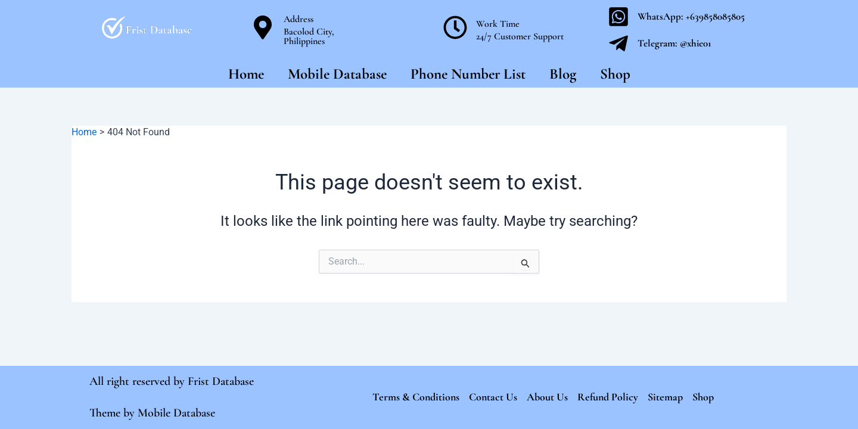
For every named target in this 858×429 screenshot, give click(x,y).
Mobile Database (337, 74)
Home (246, 74)
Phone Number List (468, 74)
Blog (562, 74)
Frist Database (221, 381)
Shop (615, 74)
